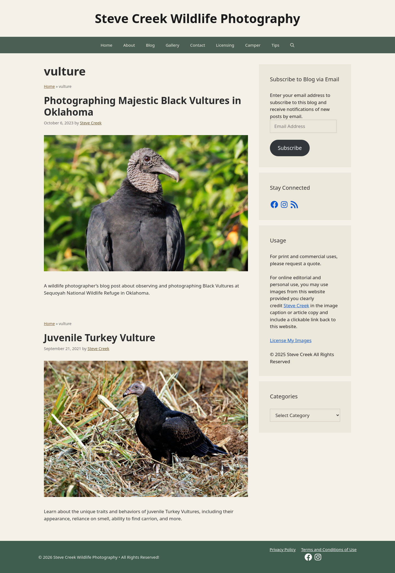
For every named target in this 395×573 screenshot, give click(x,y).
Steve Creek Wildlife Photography (197, 18)
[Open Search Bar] (292, 45)
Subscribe (290, 148)
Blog (150, 45)
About (129, 45)
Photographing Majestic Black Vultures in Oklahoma (142, 106)
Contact (197, 45)
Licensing (225, 45)
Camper (253, 45)
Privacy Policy (283, 549)
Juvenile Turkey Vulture (99, 337)
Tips (276, 45)
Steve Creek (296, 305)
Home (106, 45)
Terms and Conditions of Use (329, 549)
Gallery (172, 45)
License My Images (291, 340)
